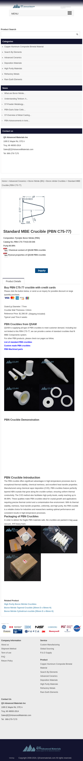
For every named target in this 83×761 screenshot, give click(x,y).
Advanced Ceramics (12, 57)
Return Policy (7, 661)
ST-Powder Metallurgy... (14, 104)
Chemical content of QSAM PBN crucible (27, 250)
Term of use (6, 653)
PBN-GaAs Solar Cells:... (15, 110)
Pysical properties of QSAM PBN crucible (27, 255)
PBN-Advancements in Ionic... (17, 121)
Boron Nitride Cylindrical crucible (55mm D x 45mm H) (28, 611)
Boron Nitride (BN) (36, 181)
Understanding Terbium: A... (16, 99)
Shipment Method (8, 649)
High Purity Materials (13, 68)
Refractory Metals (11, 74)
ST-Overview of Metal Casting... (17, 115)
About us (5, 645)
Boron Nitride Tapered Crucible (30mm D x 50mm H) (27, 608)
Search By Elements (13, 52)
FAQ (3, 657)
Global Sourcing (47, 649)
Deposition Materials (13, 63)
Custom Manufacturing (50, 645)
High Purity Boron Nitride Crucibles (20, 604)
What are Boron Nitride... (14, 93)
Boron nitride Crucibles (56, 181)
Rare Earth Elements (13, 79)
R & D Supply (46, 653)
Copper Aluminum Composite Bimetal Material (23, 47)
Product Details (13, 281)
